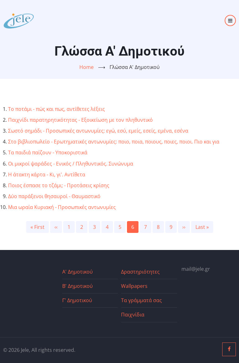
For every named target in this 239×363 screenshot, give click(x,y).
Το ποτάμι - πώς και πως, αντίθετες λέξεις (56, 109)
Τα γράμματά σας (141, 300)
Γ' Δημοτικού (77, 300)
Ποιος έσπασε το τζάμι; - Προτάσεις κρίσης (58, 185)
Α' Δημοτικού (77, 271)
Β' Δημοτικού (77, 286)
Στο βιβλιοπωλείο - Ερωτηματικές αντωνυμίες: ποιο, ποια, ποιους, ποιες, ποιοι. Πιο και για (113, 141)
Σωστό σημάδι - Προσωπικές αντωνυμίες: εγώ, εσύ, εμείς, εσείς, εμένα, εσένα (98, 130)
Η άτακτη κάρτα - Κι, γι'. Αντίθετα (46, 174)
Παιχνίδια (132, 314)
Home (86, 67)
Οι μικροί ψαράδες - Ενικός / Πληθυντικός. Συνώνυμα (70, 163)
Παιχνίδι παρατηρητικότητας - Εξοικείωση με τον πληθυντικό (80, 119)
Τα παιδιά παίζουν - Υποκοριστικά (47, 152)
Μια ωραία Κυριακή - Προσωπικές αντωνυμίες (62, 207)
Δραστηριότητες (140, 271)
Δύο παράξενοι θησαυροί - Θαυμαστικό (54, 196)
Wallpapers (134, 286)
